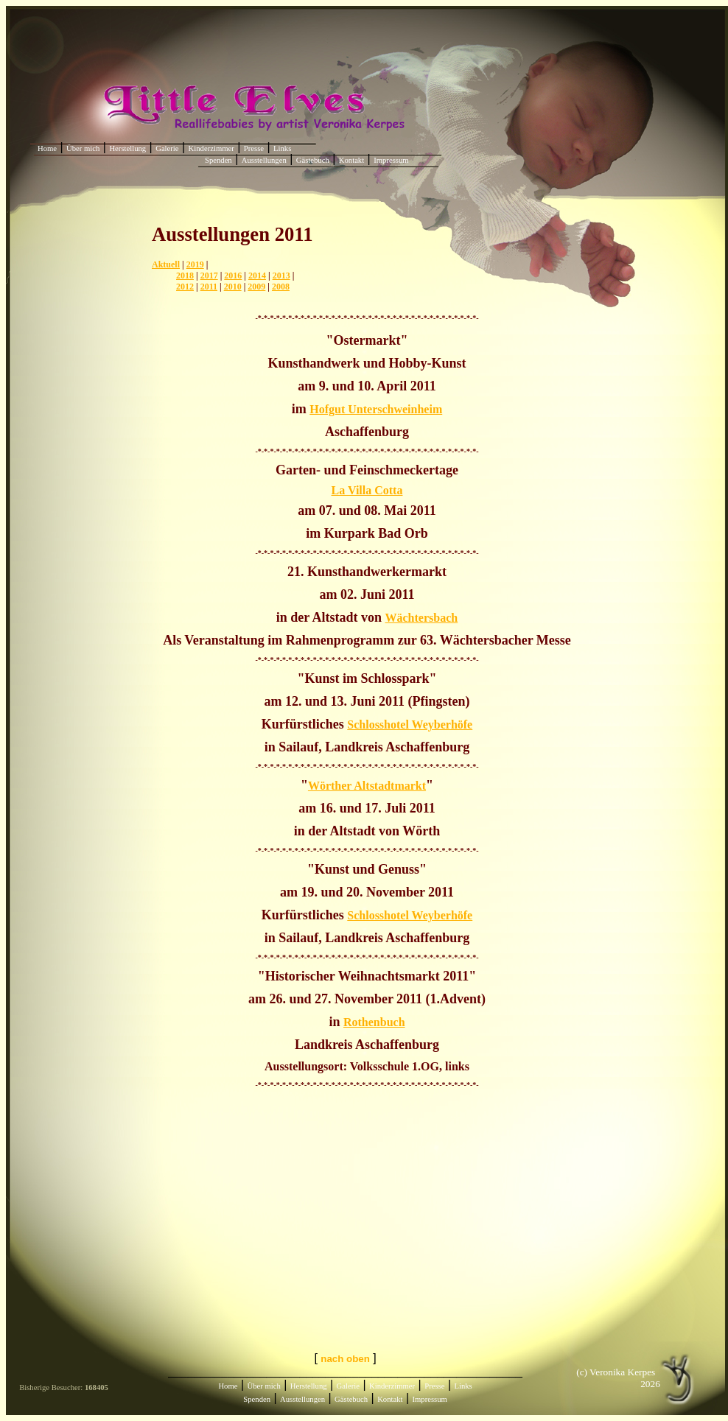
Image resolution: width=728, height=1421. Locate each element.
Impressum (391, 160)
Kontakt (351, 160)
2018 (185, 275)
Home (47, 148)
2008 (281, 286)
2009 (256, 286)
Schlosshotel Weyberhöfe (409, 724)
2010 (233, 286)
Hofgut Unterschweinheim (375, 409)
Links (282, 148)
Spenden (218, 160)
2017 (209, 275)
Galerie (166, 148)
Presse (254, 148)
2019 (195, 264)
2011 (208, 286)
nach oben (345, 1358)
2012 (185, 286)
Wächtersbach (421, 617)
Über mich (82, 148)
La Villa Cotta (367, 490)
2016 (233, 275)
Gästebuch (312, 160)
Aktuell (166, 264)
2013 (281, 275)
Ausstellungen (264, 160)
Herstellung (127, 148)
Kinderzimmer (211, 148)
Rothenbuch (374, 1022)
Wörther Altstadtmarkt (367, 785)
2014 (257, 275)
